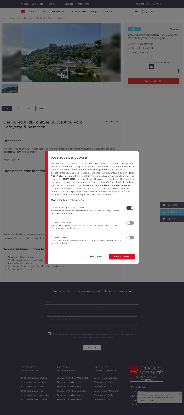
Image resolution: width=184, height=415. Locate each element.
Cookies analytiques (87, 225)
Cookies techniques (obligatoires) (87, 210)
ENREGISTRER (96, 256)
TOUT (121, 256)
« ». (107, 185)
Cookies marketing (87, 240)
